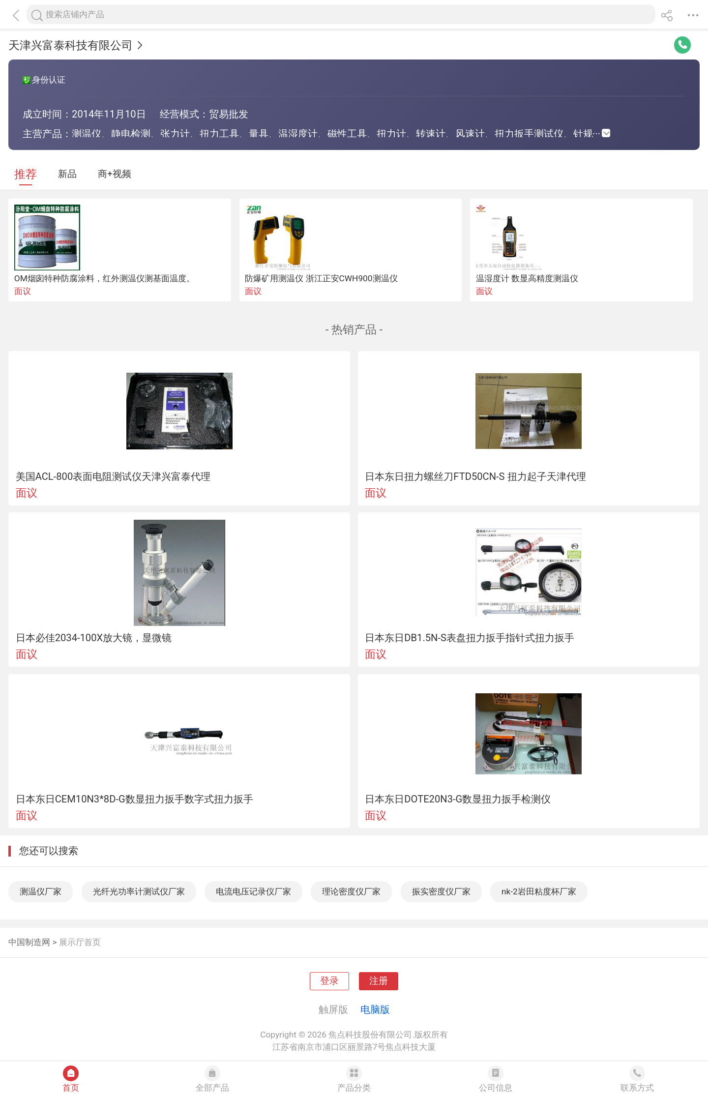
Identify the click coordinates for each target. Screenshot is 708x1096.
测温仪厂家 (40, 891)
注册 (378, 981)
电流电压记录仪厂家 (253, 891)
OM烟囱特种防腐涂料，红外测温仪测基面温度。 (104, 278)
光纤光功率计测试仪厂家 (139, 891)
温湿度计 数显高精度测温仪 (527, 278)
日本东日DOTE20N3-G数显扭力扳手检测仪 (458, 799)
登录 (329, 981)
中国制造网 (29, 942)
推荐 (25, 174)
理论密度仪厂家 (351, 891)
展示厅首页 (80, 942)
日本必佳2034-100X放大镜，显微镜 (94, 638)
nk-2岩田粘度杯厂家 (539, 891)
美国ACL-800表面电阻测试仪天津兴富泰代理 (113, 476)
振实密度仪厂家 (441, 891)
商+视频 (114, 174)
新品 (67, 174)
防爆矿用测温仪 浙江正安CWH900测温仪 (321, 278)
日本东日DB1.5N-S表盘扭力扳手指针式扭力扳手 (469, 638)
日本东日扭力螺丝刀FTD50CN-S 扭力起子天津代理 (475, 476)
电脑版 (375, 1009)
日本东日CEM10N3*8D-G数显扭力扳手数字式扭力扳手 (134, 799)
